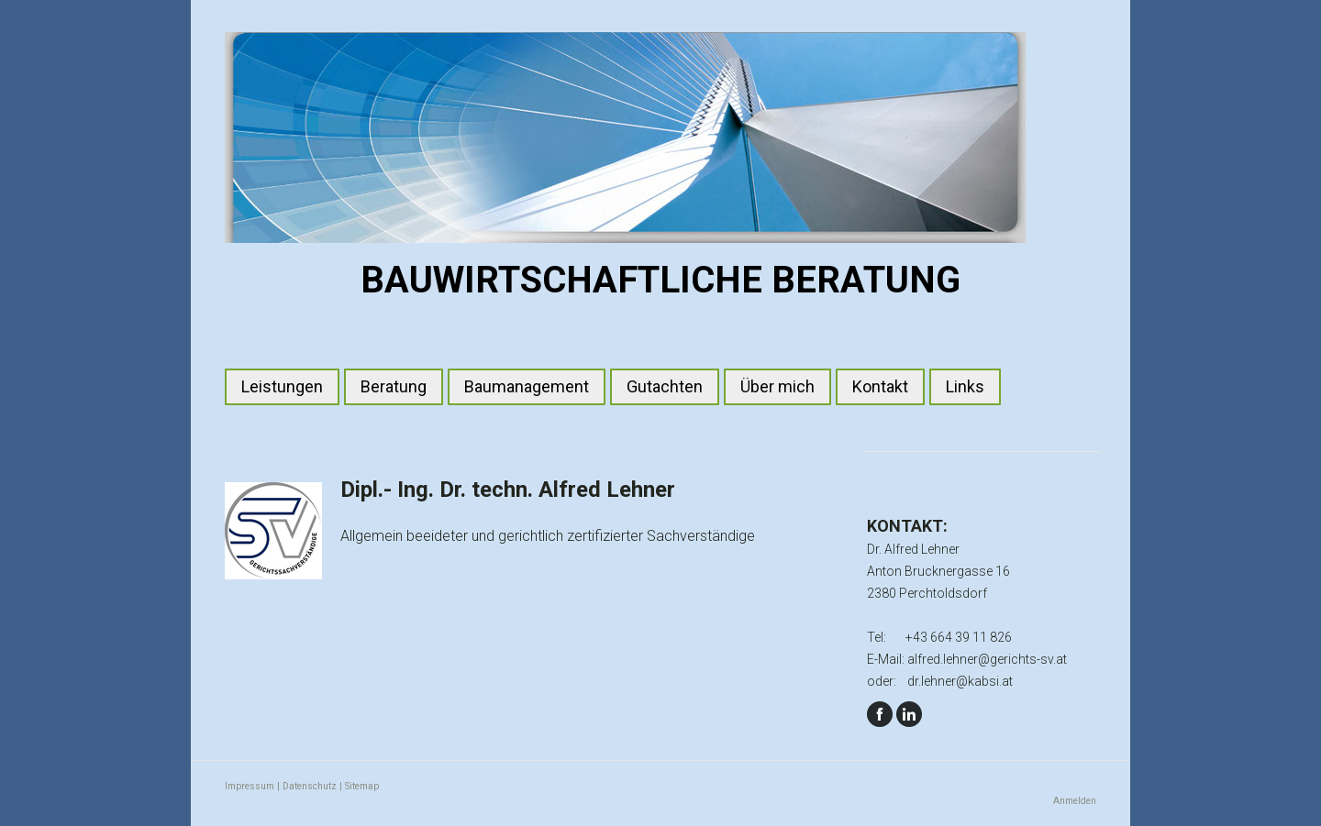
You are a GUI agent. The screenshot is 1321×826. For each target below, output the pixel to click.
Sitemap (362, 786)
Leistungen (282, 386)
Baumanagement (526, 386)
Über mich (777, 386)
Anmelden (1074, 801)
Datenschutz (310, 786)
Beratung (394, 386)
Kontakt (880, 386)
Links (965, 386)
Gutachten (665, 386)
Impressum (249, 786)
